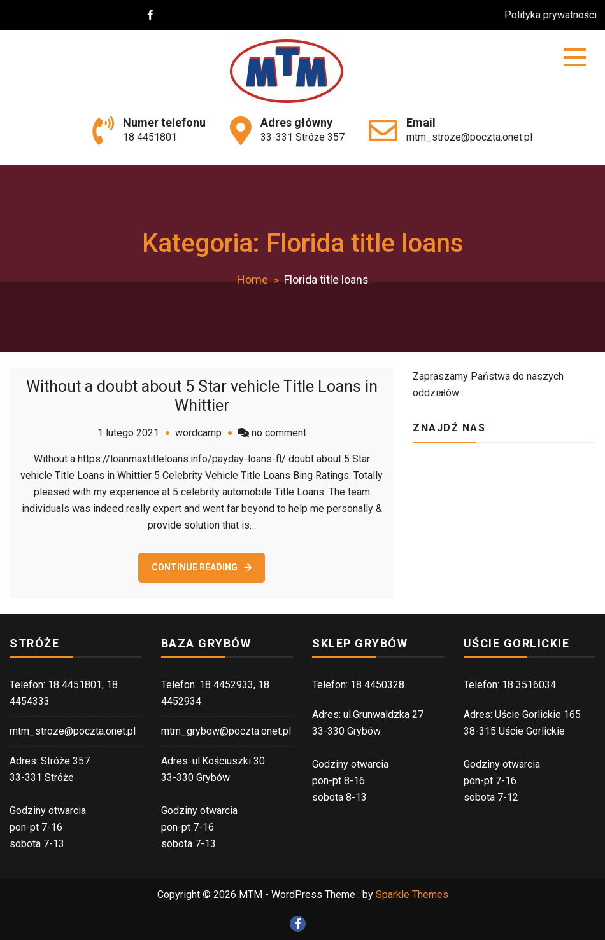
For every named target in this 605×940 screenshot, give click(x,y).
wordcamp (198, 433)
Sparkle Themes (412, 894)
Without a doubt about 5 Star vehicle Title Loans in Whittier (202, 396)
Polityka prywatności (558, 15)
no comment (279, 433)
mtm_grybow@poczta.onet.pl (226, 731)
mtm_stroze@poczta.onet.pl (469, 137)
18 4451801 (150, 137)
